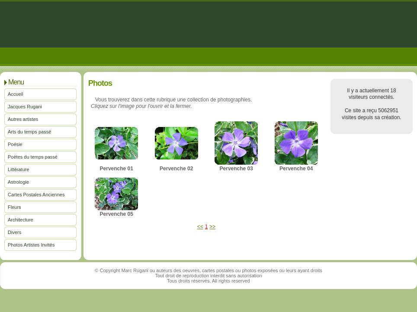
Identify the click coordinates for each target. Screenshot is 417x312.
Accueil (15, 94)
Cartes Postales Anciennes (36, 194)
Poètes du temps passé (33, 156)
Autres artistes (23, 119)
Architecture (20, 219)
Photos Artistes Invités (31, 244)
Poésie (15, 144)
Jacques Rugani (25, 106)
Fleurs (14, 207)
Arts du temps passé (29, 131)
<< (200, 227)
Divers (14, 232)
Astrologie (18, 182)
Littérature (18, 169)
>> (212, 227)
